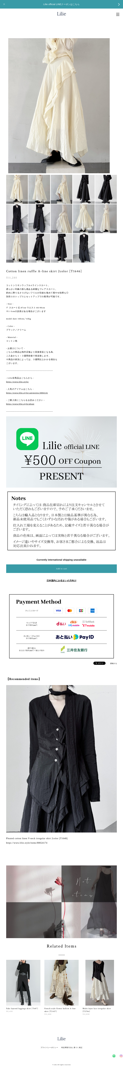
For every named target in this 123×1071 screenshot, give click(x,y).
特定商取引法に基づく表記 (71, 1047)
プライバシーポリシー (49, 1047)
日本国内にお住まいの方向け (62, 580)
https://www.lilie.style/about (20, 404)
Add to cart (61, 568)
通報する (113, 663)
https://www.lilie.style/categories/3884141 (27, 393)
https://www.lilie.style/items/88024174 (26, 843)
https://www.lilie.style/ (17, 382)
